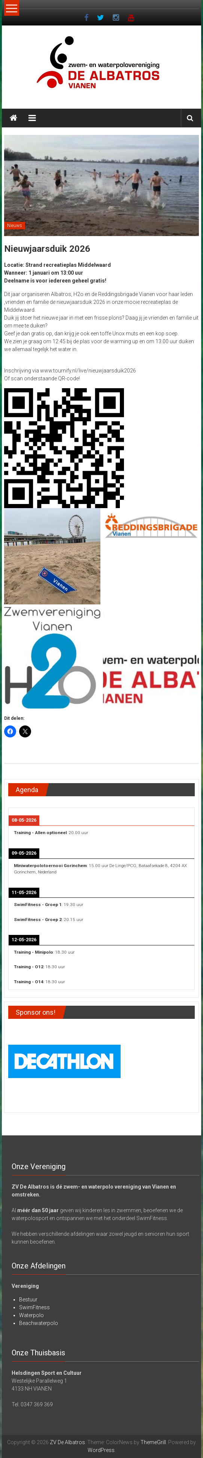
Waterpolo (31, 1315)
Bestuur (28, 1299)
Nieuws (14, 225)
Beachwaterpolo (38, 1323)
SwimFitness (34, 1307)
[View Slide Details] (64, 1060)
